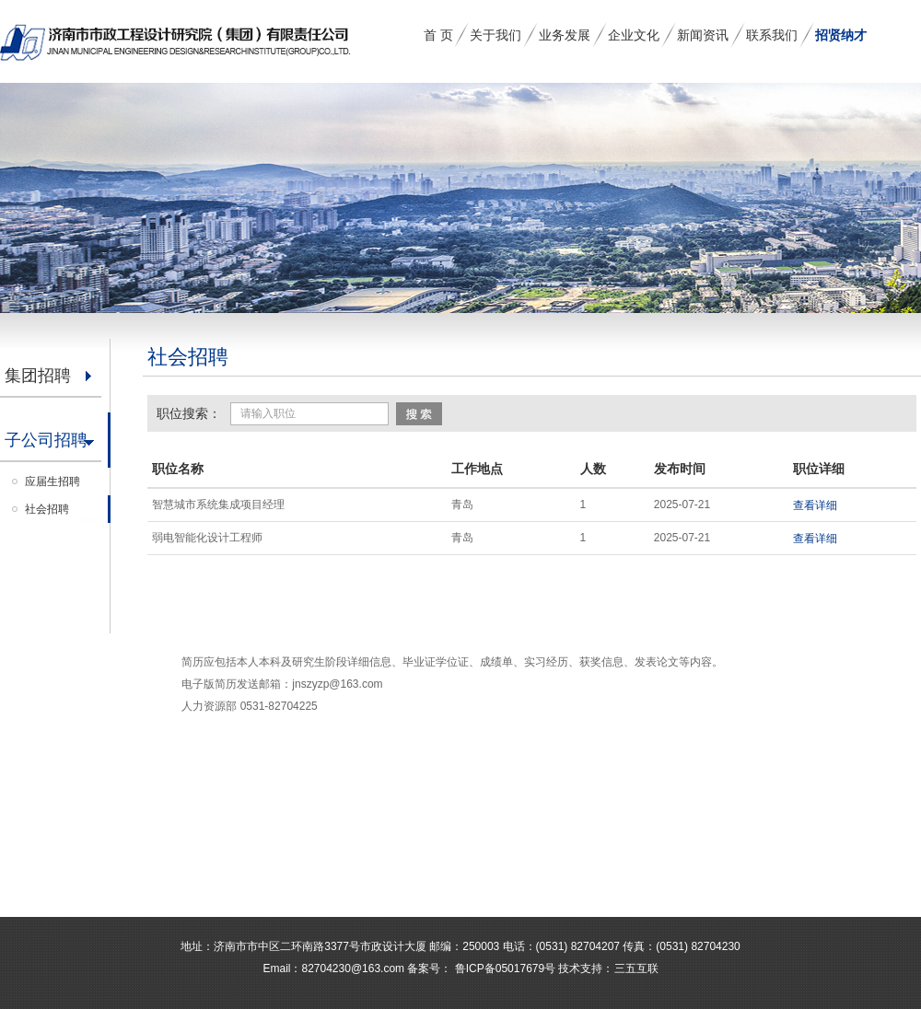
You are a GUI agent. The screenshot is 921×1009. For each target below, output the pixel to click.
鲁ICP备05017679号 (503, 968)
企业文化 (633, 35)
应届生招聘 (52, 481)
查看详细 (815, 505)
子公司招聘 (46, 440)
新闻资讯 (703, 35)
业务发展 (564, 35)
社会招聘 (47, 509)
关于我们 (495, 35)
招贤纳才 (841, 35)
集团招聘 (38, 375)
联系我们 (772, 35)
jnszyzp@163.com (337, 684)
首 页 (438, 35)
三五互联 (636, 968)
